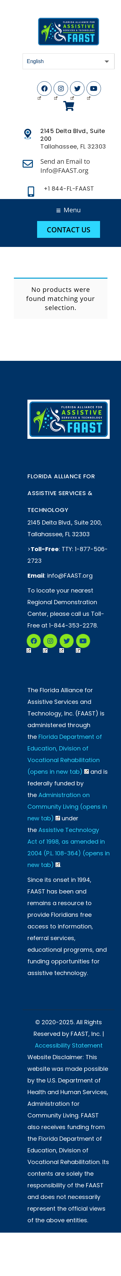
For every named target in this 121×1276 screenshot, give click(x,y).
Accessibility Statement (69, 1045)
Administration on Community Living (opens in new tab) (67, 806)
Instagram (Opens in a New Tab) (45, 642)
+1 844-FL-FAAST (69, 189)
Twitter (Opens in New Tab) (72, 90)
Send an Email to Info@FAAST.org (65, 166)
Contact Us (68, 229)
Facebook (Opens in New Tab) (39, 90)
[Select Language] (69, 61)
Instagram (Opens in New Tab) (56, 90)
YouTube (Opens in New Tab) (88, 90)
